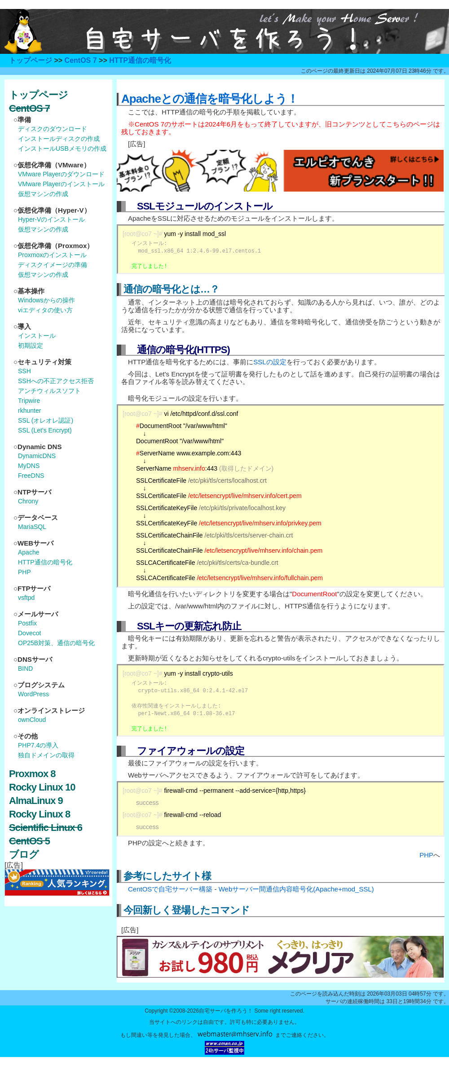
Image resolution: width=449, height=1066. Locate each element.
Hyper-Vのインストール (51, 219)
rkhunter (29, 410)
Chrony (28, 501)
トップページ (30, 60)
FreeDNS (31, 475)
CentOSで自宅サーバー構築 (170, 889)
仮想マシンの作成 (43, 193)
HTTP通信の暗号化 (140, 60)
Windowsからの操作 (46, 300)
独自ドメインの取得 (46, 755)
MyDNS (29, 465)
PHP (426, 855)
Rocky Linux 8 (39, 814)
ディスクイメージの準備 (52, 264)
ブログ (24, 854)
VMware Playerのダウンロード (61, 174)
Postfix (27, 623)
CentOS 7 (81, 60)
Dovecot (29, 633)
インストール (37, 335)
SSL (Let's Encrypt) (45, 430)
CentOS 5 (29, 841)
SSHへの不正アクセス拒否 (56, 380)
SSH (24, 371)
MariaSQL (32, 526)
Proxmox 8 (32, 773)
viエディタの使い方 (45, 310)
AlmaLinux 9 (36, 800)
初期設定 (30, 345)
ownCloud (32, 719)
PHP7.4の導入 (38, 745)
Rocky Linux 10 (42, 787)
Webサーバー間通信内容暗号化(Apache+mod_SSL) (296, 889)
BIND (25, 668)
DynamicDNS (37, 455)
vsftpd (26, 597)
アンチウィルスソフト (49, 390)
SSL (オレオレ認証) (45, 420)
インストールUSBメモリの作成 (62, 148)
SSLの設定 (269, 362)
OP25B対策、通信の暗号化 (56, 643)
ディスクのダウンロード (52, 128)
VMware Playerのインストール (61, 184)
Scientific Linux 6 (45, 827)
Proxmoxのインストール (52, 254)
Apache (28, 552)
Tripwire (29, 400)
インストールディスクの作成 (59, 138)
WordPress (33, 694)
